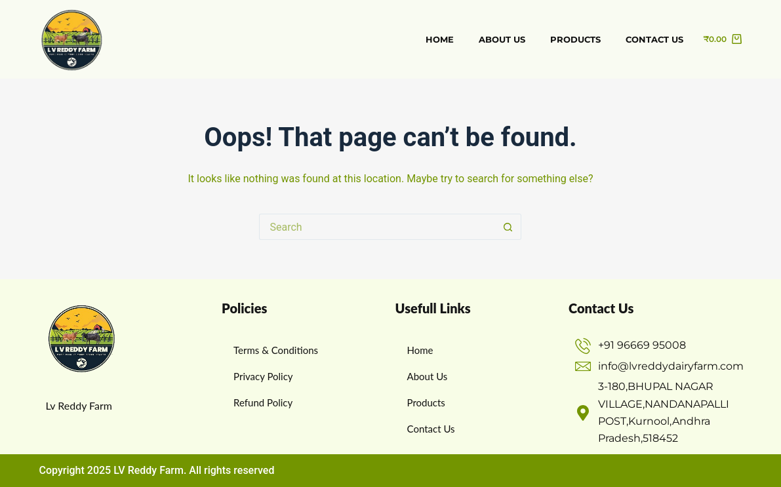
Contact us (654, 39)
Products (575, 39)
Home (440, 39)
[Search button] (508, 227)
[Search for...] (377, 227)
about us (502, 39)
